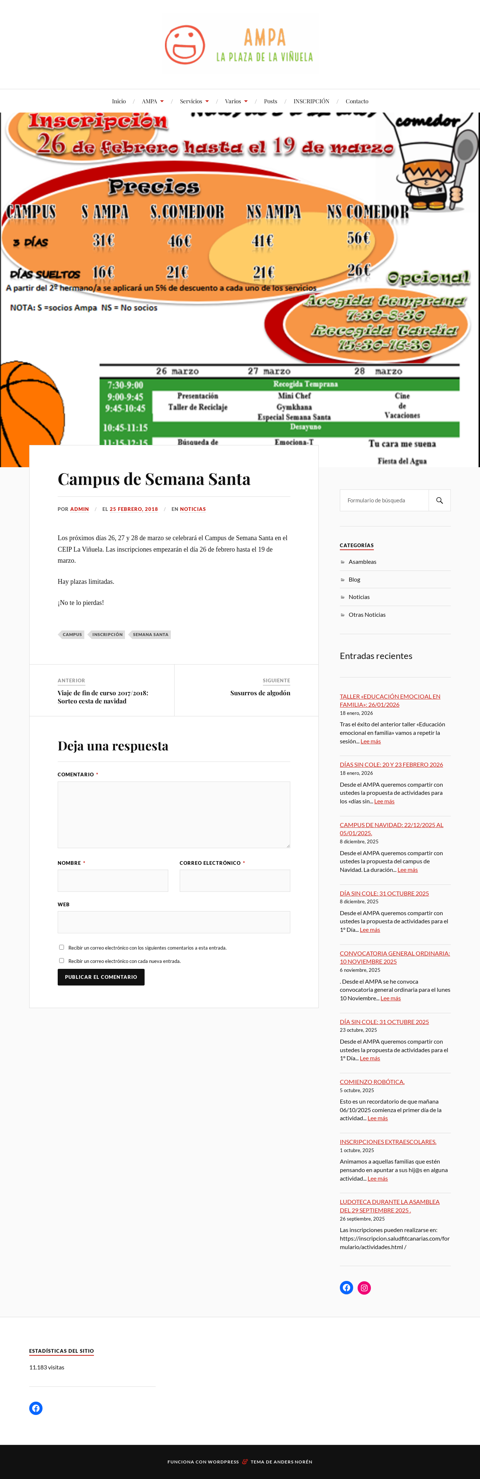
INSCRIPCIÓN (311, 101)
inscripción (107, 634)
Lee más (371, 740)
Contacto (357, 101)
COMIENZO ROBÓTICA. (372, 1081)
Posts (270, 101)
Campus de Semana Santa (154, 478)
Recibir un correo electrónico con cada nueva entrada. (124, 961)
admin (79, 509)
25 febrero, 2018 (134, 509)
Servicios (191, 101)
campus (72, 634)
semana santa (151, 634)
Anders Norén (293, 1462)
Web (64, 904)
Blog (354, 579)
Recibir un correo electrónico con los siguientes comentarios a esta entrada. (147, 948)
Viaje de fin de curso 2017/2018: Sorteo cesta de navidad (103, 697)
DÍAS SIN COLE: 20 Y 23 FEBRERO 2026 (391, 764)
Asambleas (362, 561)
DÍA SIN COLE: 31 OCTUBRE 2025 (384, 893)
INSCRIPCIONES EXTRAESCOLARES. (388, 1141)
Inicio (119, 101)
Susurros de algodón (260, 693)
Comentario (78, 774)
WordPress (223, 1462)
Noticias (193, 509)
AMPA (149, 101)
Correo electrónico (212, 863)
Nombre (71, 863)
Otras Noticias (367, 614)
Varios (233, 101)
